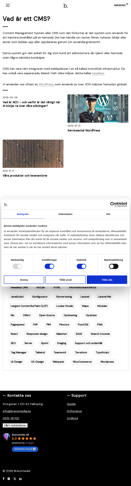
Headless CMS (19, 287)
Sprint (44, 343)
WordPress (46, 84)
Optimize (91, 315)
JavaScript (17, 296)
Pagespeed (17, 324)
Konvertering (64, 296)
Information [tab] (65, 214)
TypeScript (102, 352)
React (14, 334)
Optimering (70, 315)
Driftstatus (74, 411)
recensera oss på (25, 448)
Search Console (100, 334)
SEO (13, 343)
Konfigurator (40, 296)
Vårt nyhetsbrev (15, 425)
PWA (100, 324)
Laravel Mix (104, 296)
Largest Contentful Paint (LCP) (29, 306)
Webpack (58, 362)
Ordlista (72, 418)
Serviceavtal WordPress (83, 130)
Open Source (47, 315)
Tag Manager (18, 352)
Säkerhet (61, 334)
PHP (35, 324)
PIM (48, 324)
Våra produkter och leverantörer (25, 176)
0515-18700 (11, 418)
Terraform (81, 352)
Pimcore (64, 324)
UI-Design (16, 362)
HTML (57, 287)
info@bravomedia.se (17, 411)
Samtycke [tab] (23, 214)
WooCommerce (82, 362)
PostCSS (83, 324)
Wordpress (107, 362)
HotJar (41, 287)
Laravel (85, 296)
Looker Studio (64, 306)
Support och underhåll (88, 343)
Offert (26, 315)
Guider (71, 404)
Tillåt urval (65, 279)
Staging (61, 343)
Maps (85, 306)
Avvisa (24, 279)
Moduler (102, 306)
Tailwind (40, 352)
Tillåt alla (107, 279)
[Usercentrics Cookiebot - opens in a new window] (112, 204)
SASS (79, 334)
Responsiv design (37, 334)
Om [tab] (108, 214)
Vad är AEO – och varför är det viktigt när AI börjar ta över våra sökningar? (31, 104)
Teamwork (60, 352)
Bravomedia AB (20, 434)
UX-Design (37, 362)
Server (28, 343)
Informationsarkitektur (82, 287)
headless (98, 73)
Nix (12, 315)
